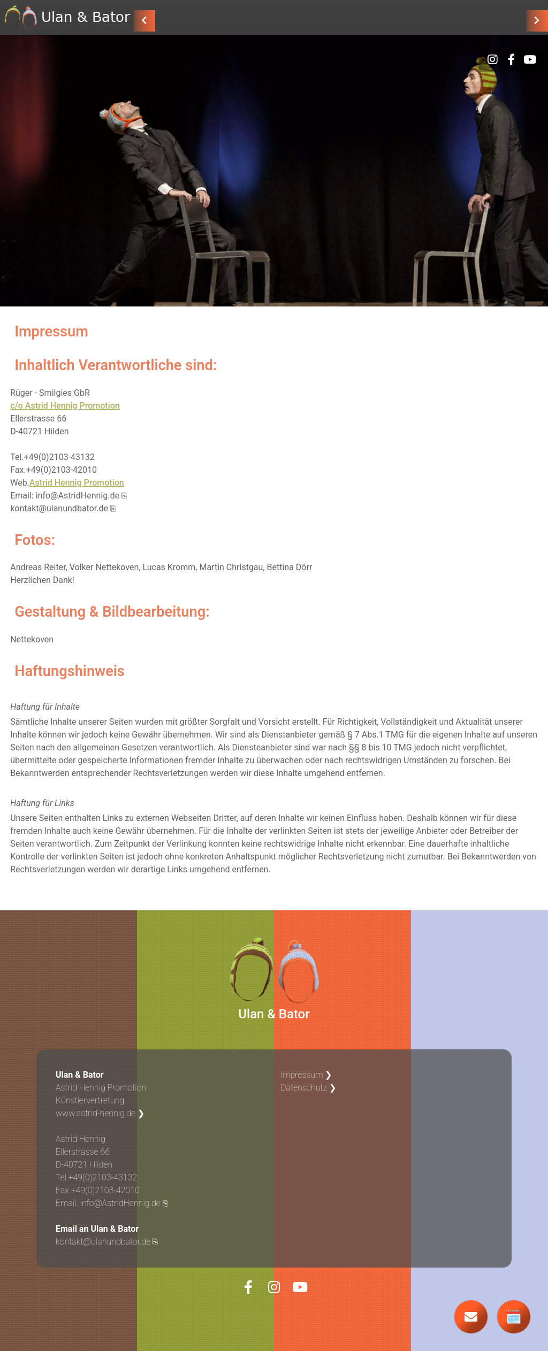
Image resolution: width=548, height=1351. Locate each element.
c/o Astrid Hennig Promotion (65, 406)
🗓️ (514, 1317)
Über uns (439, 20)
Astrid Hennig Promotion (76, 483)
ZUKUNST (285, 20)
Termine (498, 20)
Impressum (301, 1075)
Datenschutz (303, 1088)
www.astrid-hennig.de (95, 1113)
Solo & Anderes (360, 20)
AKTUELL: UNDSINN (207, 20)
